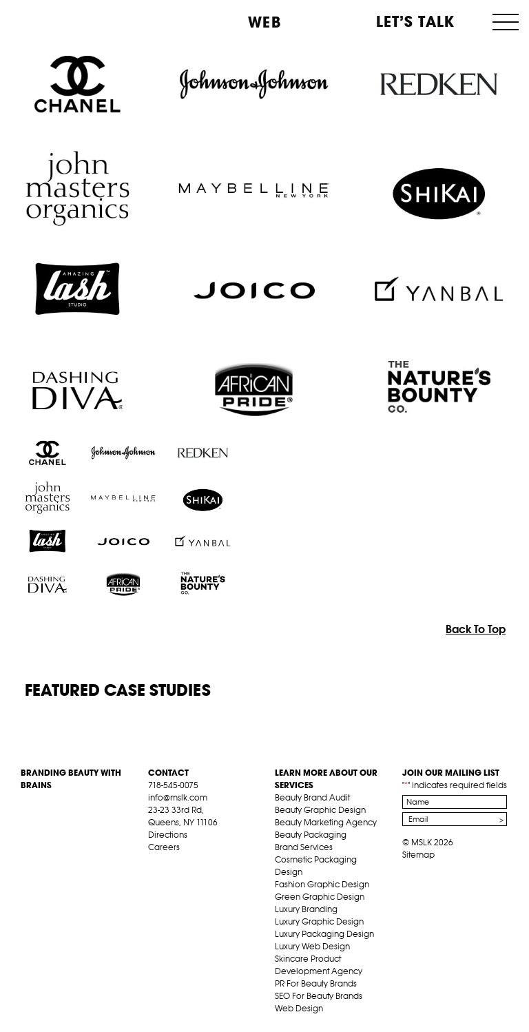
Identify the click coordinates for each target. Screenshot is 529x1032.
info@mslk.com (177, 797)
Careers (164, 847)
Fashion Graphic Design (322, 884)
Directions (167, 834)
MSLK (60, 21)
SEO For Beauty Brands (318, 996)
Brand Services (304, 847)
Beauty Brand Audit (312, 797)
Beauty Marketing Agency (326, 822)
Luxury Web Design (312, 946)
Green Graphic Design (319, 896)
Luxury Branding (306, 909)
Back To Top (476, 629)
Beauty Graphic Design (320, 810)
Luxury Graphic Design (319, 921)
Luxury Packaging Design (324, 934)
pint (197, 863)
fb (154, 863)
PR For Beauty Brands (316, 983)
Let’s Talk (415, 21)
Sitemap (418, 854)
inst (218, 863)
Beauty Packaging (310, 834)
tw (175, 863)
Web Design (299, 1008)
